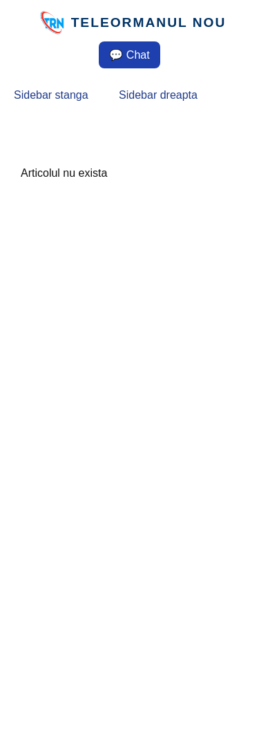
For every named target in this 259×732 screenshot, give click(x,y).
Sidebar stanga (51, 95)
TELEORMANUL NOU (149, 22)
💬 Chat (129, 55)
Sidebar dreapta (158, 95)
